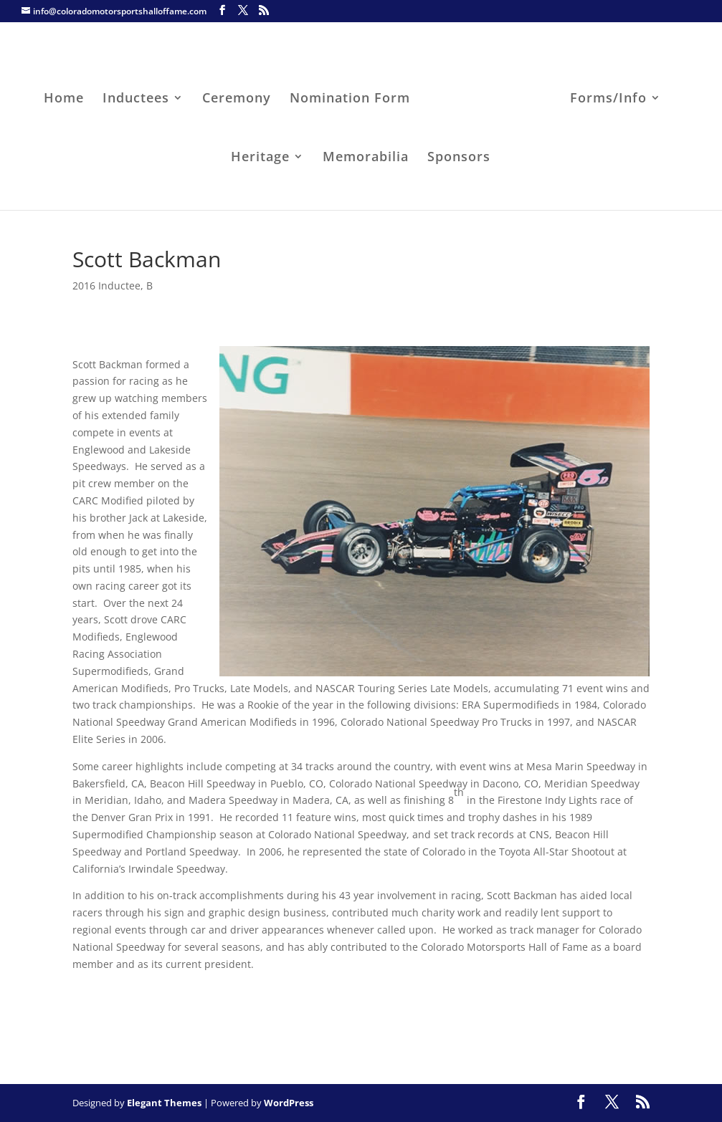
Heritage (260, 154)
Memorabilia (366, 154)
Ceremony (240, 95)
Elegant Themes (164, 1102)
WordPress (288, 1102)
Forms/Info (604, 95)
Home (68, 95)
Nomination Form (354, 95)
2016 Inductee (106, 285)
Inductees (140, 95)
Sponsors (458, 154)
